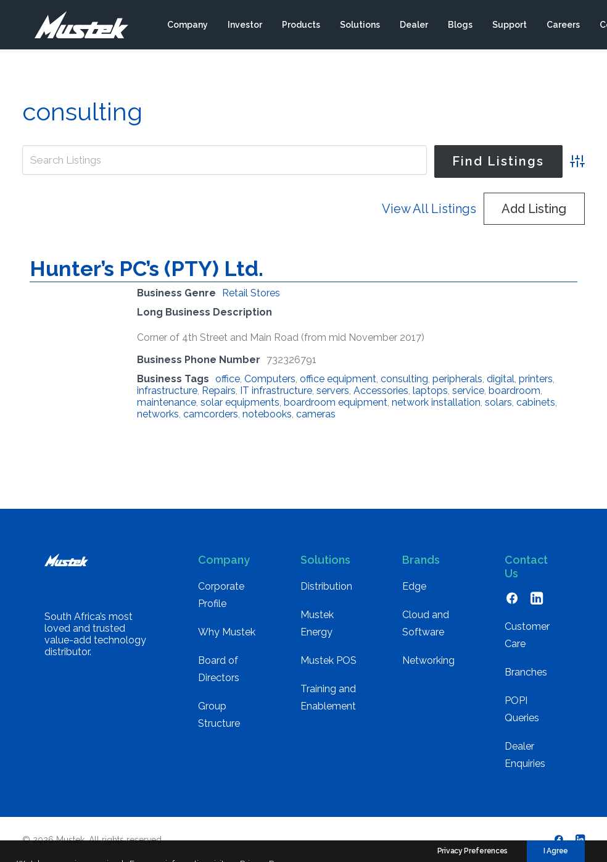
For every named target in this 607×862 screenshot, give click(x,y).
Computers (269, 379)
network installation (436, 402)
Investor (244, 26)
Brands (421, 559)
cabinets (535, 402)
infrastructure (167, 390)
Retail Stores (251, 293)
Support (509, 26)
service (468, 390)
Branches (526, 672)
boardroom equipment (335, 402)
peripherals (457, 379)
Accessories (380, 390)
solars (498, 402)
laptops (430, 390)
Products (300, 26)
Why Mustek (226, 632)
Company (187, 26)
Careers (562, 26)
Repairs (219, 390)
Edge (414, 586)
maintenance (166, 402)
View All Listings (429, 208)
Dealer (413, 26)
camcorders (210, 414)
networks (158, 414)
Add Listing (534, 208)
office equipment (338, 379)
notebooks (267, 414)
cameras (316, 414)
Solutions (359, 26)
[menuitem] (187, 26)
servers (332, 390)
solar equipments (239, 402)
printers (536, 379)
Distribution (326, 586)
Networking (428, 660)
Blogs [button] (459, 26)
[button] (512, 601)
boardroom (514, 390)
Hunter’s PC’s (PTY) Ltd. (146, 268)
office (227, 379)
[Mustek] (75, 26)
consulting (404, 379)
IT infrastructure (276, 390)
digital (500, 379)
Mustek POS (328, 660)
